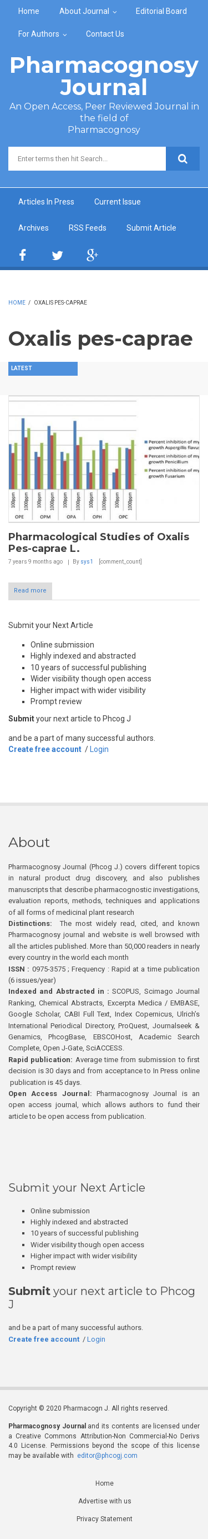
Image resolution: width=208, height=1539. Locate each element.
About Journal (84, 11)
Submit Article (151, 227)
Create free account (45, 749)
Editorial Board (161, 11)
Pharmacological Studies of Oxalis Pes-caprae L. (98, 543)
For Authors (38, 33)
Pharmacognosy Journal (104, 76)
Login (99, 749)
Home (28, 11)
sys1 (86, 562)
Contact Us (105, 33)
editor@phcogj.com (107, 1456)
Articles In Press (46, 201)
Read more (30, 590)
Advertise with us (104, 1501)
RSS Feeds (87, 227)
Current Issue (117, 201)
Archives (33, 227)
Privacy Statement (105, 1519)
